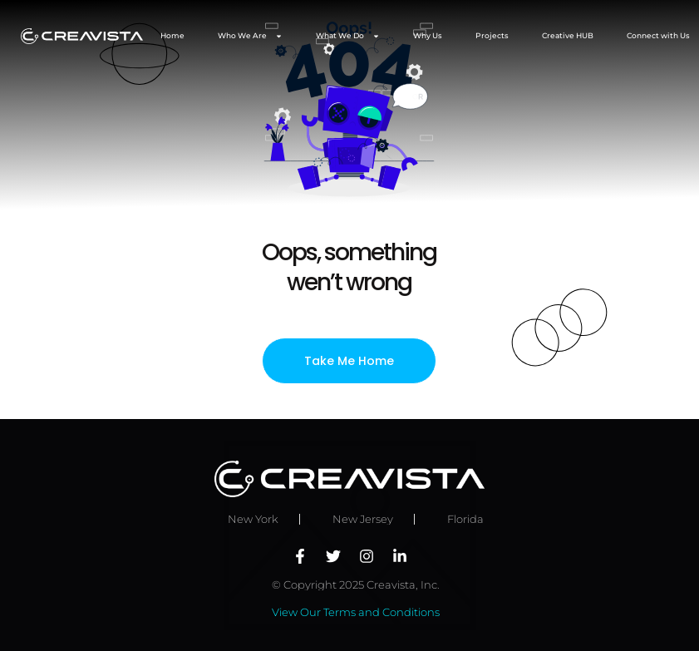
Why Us (427, 35)
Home (172, 35)
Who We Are (250, 36)
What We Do (348, 36)
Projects (492, 35)
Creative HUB (567, 35)
